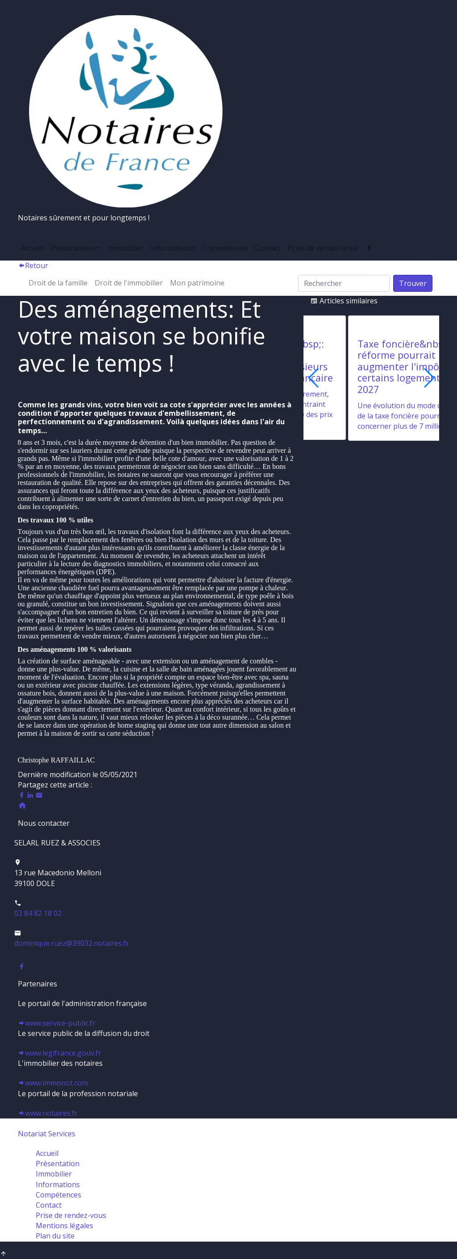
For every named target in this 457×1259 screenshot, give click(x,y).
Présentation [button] (73, 248)
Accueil (32, 248)
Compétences (225, 248)
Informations (173, 248)
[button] (429, 378)
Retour (33, 265)
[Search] (344, 283)
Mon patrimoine (197, 283)
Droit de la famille (58, 283)
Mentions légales (64, 1225)
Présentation (57, 1163)
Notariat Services (46, 1134)
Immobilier (126, 248)
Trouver (413, 283)
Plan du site (55, 1236)
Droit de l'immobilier (129, 283)
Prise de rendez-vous (323, 248)
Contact (268, 248)
